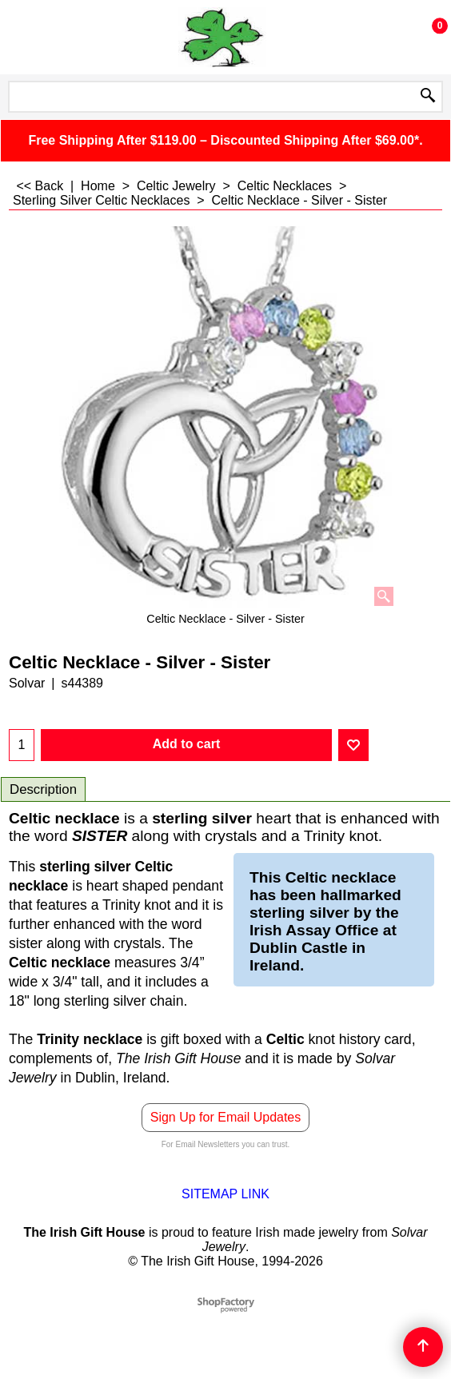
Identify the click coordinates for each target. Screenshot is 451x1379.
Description (43, 789)
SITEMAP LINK (225, 1194)
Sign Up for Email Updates (225, 1117)
